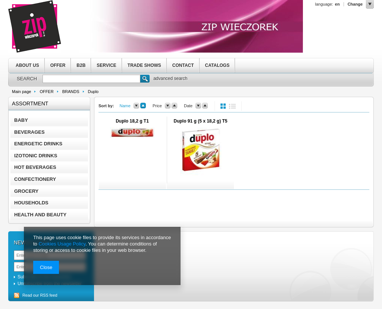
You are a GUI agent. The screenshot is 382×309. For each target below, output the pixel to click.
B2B (80, 65)
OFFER (58, 65)
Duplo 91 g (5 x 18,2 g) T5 (200, 121)
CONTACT (183, 65)
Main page (21, 91)
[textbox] (91, 79)
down (136, 106)
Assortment (30, 103)
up (143, 106)
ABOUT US (27, 65)
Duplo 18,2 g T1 (132, 121)
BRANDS (70, 91)
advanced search (170, 78)
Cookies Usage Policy (61, 244)
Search (145, 79)
